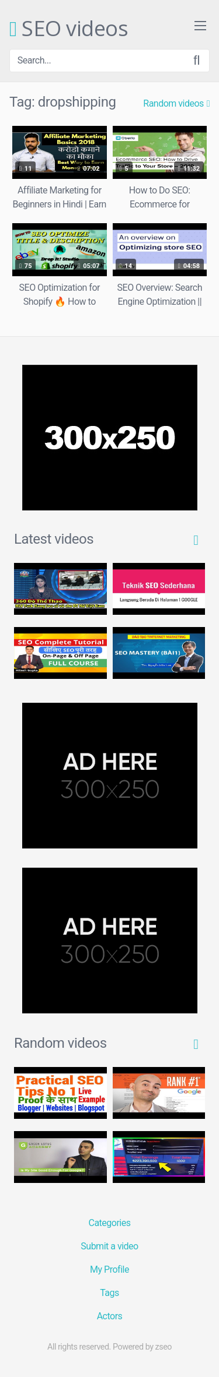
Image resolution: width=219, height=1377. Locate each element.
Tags (109, 1292)
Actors (110, 1316)
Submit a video (109, 1246)
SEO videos (68, 29)
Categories (110, 1222)
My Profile (109, 1269)
